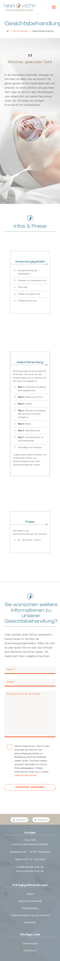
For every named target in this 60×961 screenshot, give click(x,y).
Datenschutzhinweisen (25, 775)
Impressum (30, 950)
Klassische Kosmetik (30, 901)
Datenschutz (30, 943)
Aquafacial (30, 922)
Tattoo (30, 894)
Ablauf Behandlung (30, 375)
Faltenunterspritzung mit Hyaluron (30, 915)
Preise (30, 525)
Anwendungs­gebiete (30, 267)
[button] (54, 7)
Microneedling (30, 908)
